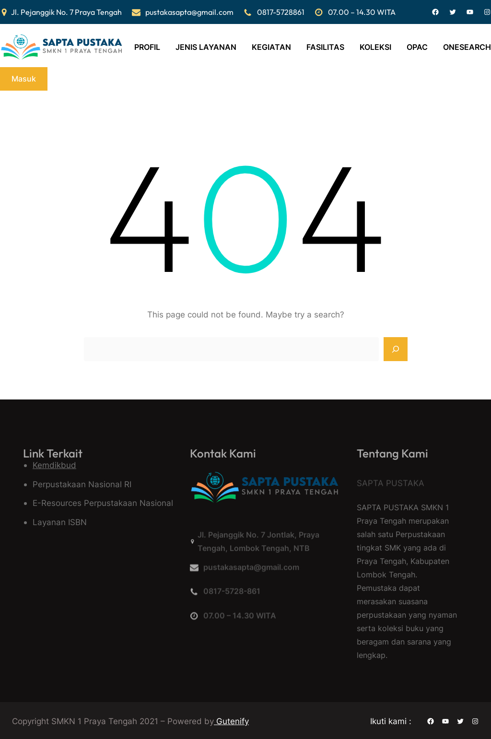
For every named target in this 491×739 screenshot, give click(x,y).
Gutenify (231, 721)
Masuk (24, 78)
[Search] (396, 349)
